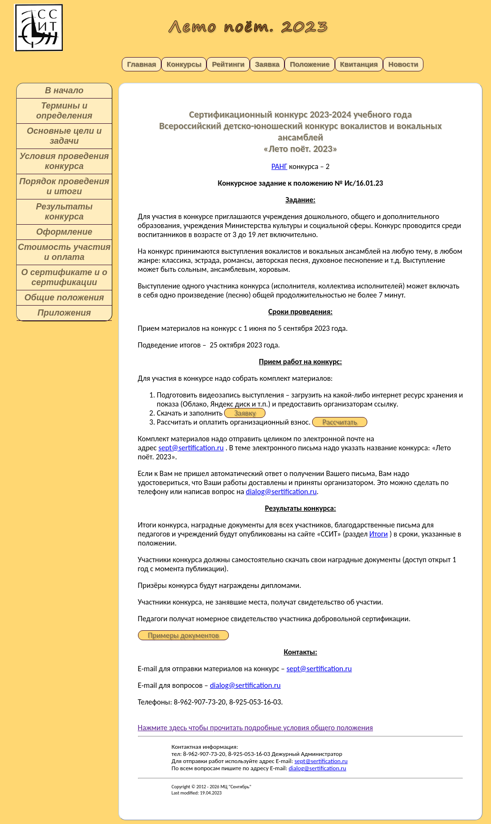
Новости (403, 64)
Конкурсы (184, 64)
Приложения (64, 313)
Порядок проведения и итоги (64, 186)
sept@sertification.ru (191, 447)
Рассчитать (339, 422)
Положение (309, 64)
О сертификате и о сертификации (64, 277)
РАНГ (279, 166)
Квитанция (359, 64)
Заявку (244, 412)
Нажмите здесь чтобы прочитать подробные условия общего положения (255, 727)
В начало (64, 90)
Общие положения (64, 297)
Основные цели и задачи (64, 136)
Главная (141, 64)
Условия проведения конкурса (64, 161)
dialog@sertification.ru (281, 491)
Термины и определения (64, 110)
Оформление (64, 232)
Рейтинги (228, 64)
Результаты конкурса (64, 211)
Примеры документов (183, 635)
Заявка (267, 64)
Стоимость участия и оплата (64, 252)
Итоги (378, 533)
